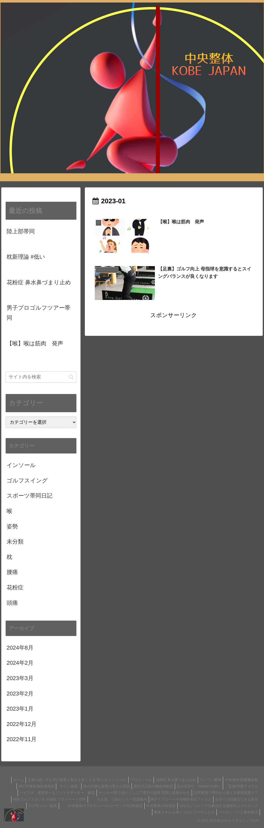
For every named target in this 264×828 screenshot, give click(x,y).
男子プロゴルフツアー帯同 (38, 313)
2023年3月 (20, 678)
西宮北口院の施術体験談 (188, 786)
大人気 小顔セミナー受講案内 (228, 799)
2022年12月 (22, 724)
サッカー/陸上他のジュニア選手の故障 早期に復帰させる (211, 793)
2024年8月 (20, 647)
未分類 (15, 541)
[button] (71, 377)
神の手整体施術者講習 (66, 786)
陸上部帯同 (21, 231)
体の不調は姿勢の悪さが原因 (139, 786)
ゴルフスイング (27, 480)
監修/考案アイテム (63, 793)
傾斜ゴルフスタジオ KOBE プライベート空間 (158, 799)
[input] (41, 377)
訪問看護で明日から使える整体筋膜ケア (84, 799)
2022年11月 (22, 739)
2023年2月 (20, 693)
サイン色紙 (102, 786)
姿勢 (12, 526)
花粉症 (15, 587)
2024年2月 (20, 663)
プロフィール (174, 780)
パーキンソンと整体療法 (237, 812)
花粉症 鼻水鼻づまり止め (39, 282)
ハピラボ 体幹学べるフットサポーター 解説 (122, 793)
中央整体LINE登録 (47, 812)
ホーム (48, 780)
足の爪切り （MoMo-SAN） (235, 786)
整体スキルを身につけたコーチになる (182, 812)
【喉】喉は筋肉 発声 (35, 343)
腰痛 (12, 572)
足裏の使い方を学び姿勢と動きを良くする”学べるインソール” (108, 780)
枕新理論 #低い (26, 257)
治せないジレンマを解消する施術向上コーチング (106, 812)
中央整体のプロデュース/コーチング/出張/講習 (216, 806)
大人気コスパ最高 (156, 806)
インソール (21, 465)
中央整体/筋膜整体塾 (26, 786)
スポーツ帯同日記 (29, 495)
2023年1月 (20, 708)
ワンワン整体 (246, 780)
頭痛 (12, 603)
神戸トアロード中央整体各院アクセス (57, 806)
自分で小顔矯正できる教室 (114, 806)
